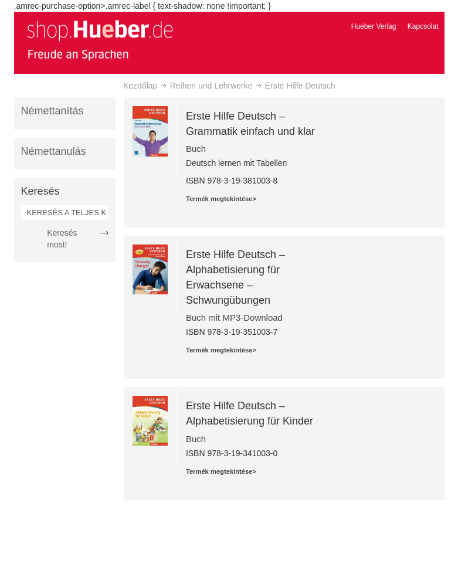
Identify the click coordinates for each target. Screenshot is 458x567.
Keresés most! (62, 238)
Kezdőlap (140, 85)
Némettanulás (53, 151)
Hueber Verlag (373, 26)
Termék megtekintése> (221, 198)
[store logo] (99, 39)
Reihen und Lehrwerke (211, 85)
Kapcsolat (423, 26)
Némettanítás (52, 111)
